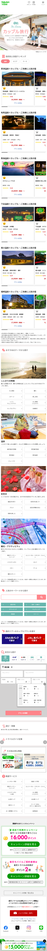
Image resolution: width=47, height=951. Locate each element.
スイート (36, 614)
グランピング (13, 609)
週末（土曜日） (36, 604)
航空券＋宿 (14, 658)
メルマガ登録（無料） (26, 913)
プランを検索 (22, 713)
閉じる (45, 684)
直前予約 (12, 604)
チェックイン (5, 672)
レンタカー (31, 657)
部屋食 (13, 614)
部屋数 (3, 679)
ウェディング (36, 609)
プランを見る (18, 103)
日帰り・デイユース (41, 658)
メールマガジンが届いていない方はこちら (23, 919)
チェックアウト (30, 672)
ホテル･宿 (5, 658)
